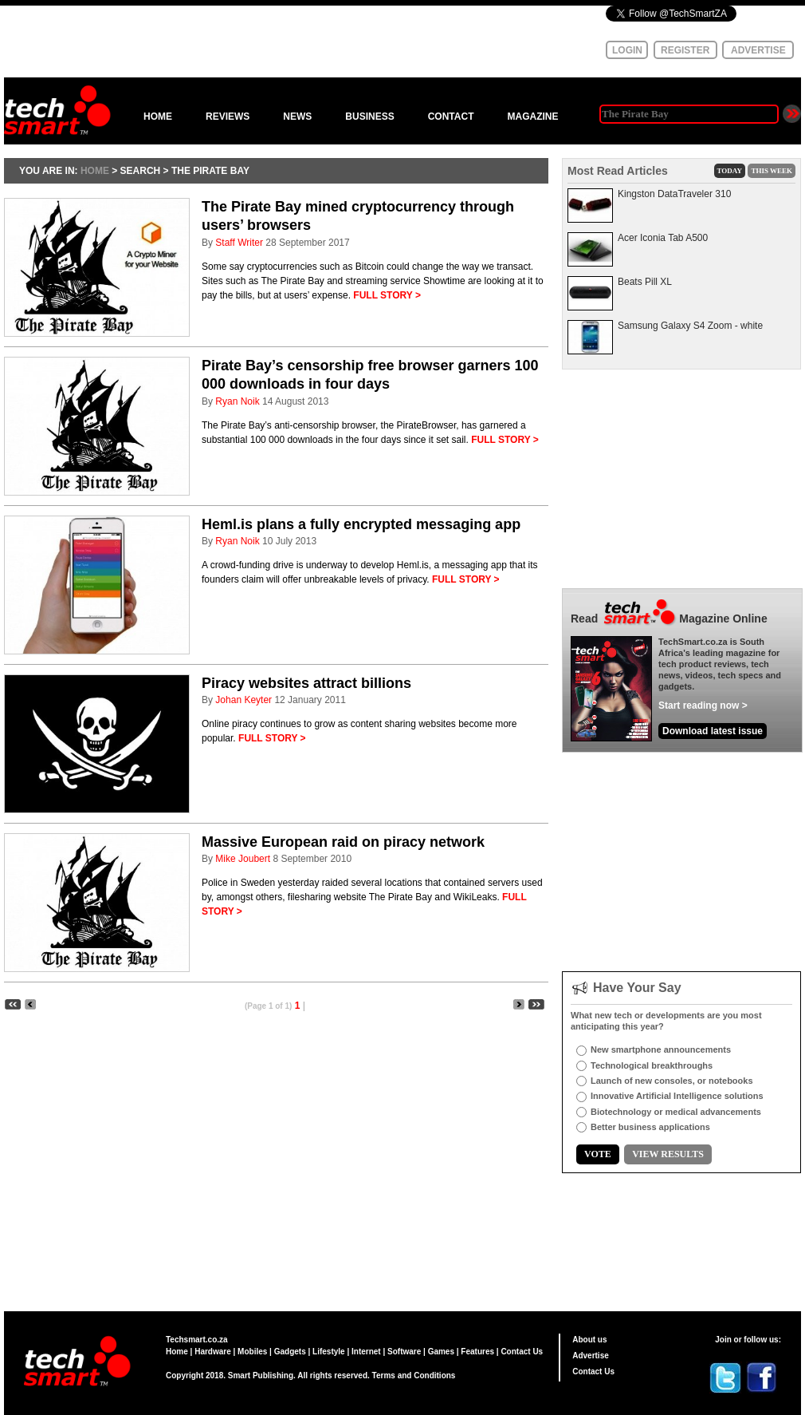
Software (404, 1351)
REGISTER (685, 50)
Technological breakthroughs (652, 1065)
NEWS (297, 116)
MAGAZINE (532, 116)
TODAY (730, 171)
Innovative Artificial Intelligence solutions (677, 1096)
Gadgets (290, 1351)
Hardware (212, 1351)
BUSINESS (369, 116)
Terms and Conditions (414, 1375)
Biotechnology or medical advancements (676, 1112)
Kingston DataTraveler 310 (674, 194)
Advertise (590, 1355)
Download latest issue (712, 731)
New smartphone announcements (661, 1049)
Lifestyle (328, 1351)
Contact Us (522, 1351)
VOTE (597, 1154)
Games (441, 1351)
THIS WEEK (771, 171)
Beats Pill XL (645, 281)
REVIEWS (227, 116)
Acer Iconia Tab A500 (663, 237)
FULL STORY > (387, 295)
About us (589, 1339)
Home (177, 1351)
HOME (157, 116)
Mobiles (252, 1351)
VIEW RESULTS (668, 1154)
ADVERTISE (758, 50)
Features (477, 1351)
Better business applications (650, 1127)
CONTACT (451, 116)
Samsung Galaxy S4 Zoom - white (690, 325)
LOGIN (627, 50)
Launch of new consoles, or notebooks (672, 1080)
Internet (366, 1351)
